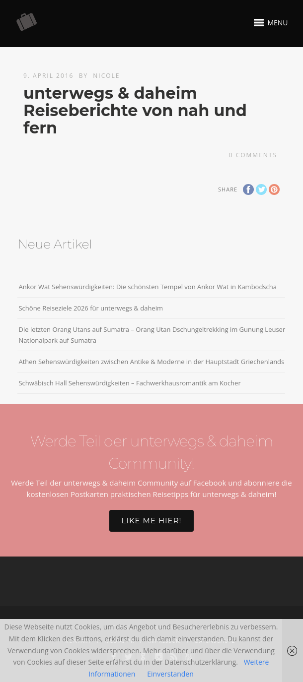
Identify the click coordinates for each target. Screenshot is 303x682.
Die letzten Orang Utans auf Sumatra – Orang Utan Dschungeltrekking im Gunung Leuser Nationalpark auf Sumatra (151, 335)
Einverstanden (170, 674)
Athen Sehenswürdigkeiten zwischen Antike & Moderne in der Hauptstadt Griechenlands (151, 361)
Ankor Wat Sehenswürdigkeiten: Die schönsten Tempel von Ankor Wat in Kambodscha (147, 286)
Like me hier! (152, 520)
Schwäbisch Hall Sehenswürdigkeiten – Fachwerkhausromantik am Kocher (129, 382)
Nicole (106, 75)
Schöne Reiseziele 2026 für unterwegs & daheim (90, 308)
